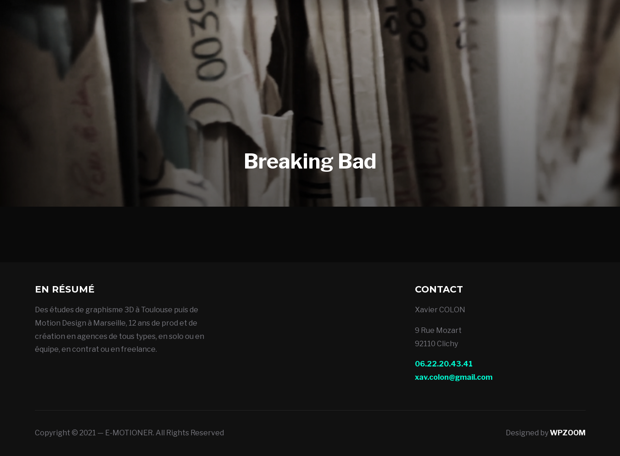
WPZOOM (568, 432)
